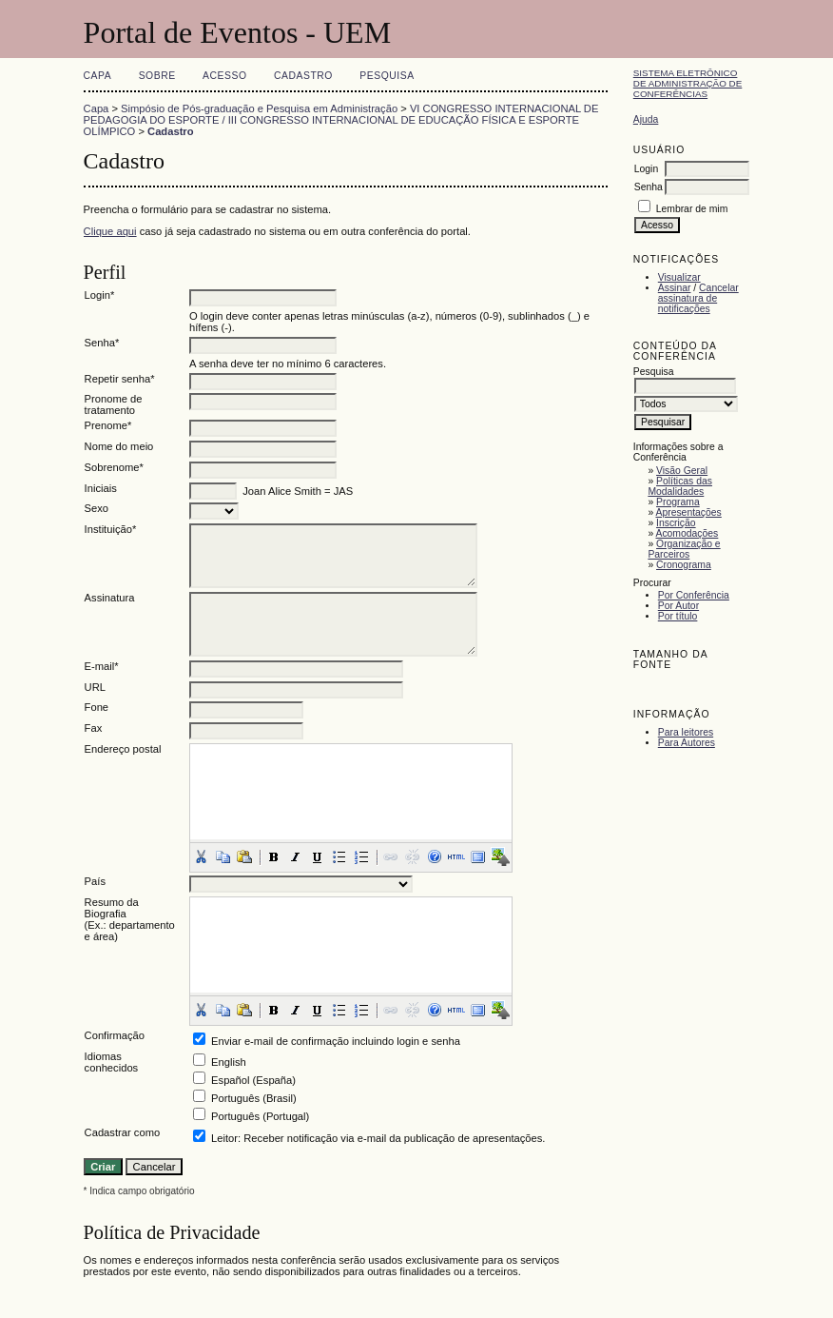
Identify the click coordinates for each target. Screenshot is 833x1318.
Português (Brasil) (254, 1098)
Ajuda (646, 119)
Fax (94, 728)
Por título (678, 616)
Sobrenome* (114, 467)
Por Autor (678, 605)
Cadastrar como (123, 1132)
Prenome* (108, 425)
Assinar (674, 288)
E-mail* (102, 666)
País (95, 881)
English (228, 1062)
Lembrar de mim (692, 209)
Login (646, 169)
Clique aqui (110, 231)
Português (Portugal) (260, 1116)
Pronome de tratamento (114, 404)
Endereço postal (123, 749)
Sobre (157, 75)
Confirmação (115, 1035)
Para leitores (685, 732)
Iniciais (101, 488)
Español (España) (253, 1080)
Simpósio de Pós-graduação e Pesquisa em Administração (259, 108)
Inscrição (676, 523)
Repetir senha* (120, 378)
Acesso (224, 75)
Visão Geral (681, 470)
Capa (98, 75)
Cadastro (303, 75)
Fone (97, 707)
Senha (648, 187)
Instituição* (111, 529)
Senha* (102, 342)
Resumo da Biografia (112, 907)
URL (95, 687)
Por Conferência (693, 595)
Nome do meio (119, 446)
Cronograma (683, 565)
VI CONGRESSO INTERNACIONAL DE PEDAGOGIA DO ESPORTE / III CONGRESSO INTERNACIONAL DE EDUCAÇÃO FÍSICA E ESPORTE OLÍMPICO (341, 120)
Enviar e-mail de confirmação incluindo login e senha (335, 1041)
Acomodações (686, 533)
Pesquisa (386, 75)
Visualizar (679, 277)
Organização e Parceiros (684, 549)
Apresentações (688, 512)
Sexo (97, 508)
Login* (100, 295)
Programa (678, 502)
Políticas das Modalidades (680, 486)
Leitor (224, 1138)
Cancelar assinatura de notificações (698, 298)
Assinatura (110, 597)
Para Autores (686, 743)
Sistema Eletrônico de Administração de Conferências (688, 83)
